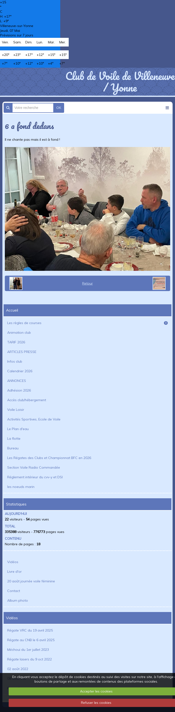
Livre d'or (14, 571)
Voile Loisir (15, 409)
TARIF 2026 (16, 342)
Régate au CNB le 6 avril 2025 (30, 640)
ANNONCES (16, 381)
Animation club (19, 332)
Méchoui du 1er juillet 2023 (28, 649)
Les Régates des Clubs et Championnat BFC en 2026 (49, 458)
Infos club (14, 361)
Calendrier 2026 (19, 371)
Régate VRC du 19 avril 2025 (30, 630)
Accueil (12, 310)
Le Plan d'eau (18, 429)
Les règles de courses (87, 323)
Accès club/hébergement (26, 400)
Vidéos (12, 562)
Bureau (13, 448)
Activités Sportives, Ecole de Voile (34, 419)
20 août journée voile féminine (31, 581)
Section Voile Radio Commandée (33, 467)
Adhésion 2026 (19, 390)
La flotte (13, 438)
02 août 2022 (17, 669)
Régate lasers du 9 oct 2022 (29, 659)
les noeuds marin (20, 487)
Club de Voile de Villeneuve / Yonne (120, 81)
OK (58, 108)
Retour (87, 283)
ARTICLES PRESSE (21, 352)
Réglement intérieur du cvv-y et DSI (35, 477)
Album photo (17, 600)
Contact (13, 591)
